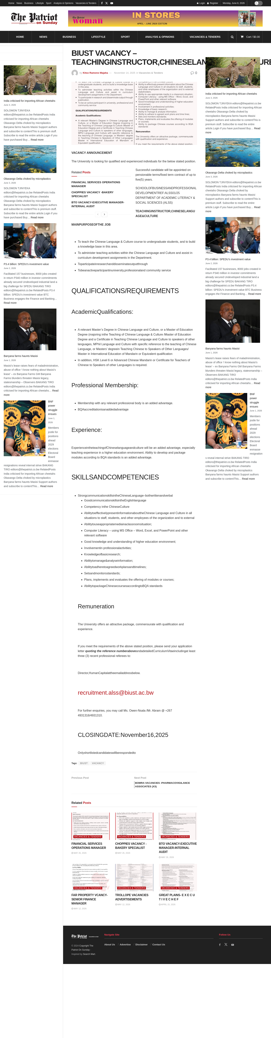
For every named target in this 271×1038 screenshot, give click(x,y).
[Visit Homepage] (34, 19)
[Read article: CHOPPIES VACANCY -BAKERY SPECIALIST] (134, 832)
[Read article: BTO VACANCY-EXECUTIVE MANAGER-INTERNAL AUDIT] (178, 832)
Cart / (253, 36)
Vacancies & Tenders (86, 3)
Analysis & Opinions (63, 3)
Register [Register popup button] (212, 3)
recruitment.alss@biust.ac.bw (116, 692)
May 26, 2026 (78, 859)
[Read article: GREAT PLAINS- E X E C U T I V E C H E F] (178, 883)
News (19, 3)
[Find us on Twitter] (226, 951)
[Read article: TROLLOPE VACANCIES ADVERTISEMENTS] (134, 883)
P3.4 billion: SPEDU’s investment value (26, 264)
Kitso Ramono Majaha (95, 72)
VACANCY (98, 763)
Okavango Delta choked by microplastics (27, 178)
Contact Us (158, 950)
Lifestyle (40, 3)
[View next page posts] (104, 214)
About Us (109, 950)
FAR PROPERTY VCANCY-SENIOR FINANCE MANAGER (89, 905)
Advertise (125, 950)
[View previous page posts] (98, 214)
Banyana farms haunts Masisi (21, 355)
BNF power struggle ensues (224, 305)
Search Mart (89, 960)
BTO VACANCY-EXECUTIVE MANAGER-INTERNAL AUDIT (178, 854)
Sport (48, 3)
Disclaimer (142, 950)
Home (11, 3)
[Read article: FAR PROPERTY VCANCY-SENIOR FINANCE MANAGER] (90, 883)
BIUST (84, 763)
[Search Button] (232, 37)
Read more (37, 139)
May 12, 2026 (78, 915)
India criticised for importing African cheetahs (29, 100)
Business (28, 3)
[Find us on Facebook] (220, 951)
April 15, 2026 (167, 910)
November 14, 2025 (124, 72)
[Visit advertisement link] (165, 18)
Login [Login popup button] (201, 3)
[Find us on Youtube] (233, 951)
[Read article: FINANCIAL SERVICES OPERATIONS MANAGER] (90, 832)
